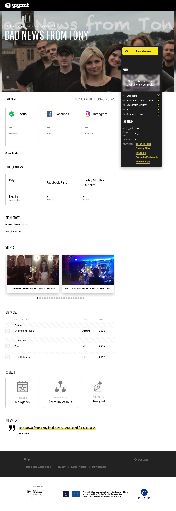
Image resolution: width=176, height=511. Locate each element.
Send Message (143, 51)
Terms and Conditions (37, 466)
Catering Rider (143, 148)
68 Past (25, 224)
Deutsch (143, 459)
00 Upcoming (13, 224)
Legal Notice (79, 466)
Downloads (99, 466)
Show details (12, 153)
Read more (24, 433)
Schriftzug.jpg (143, 161)
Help (27, 459)
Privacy (61, 466)
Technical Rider (143, 144)
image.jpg (141, 152)
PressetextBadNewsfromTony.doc (148, 157)
